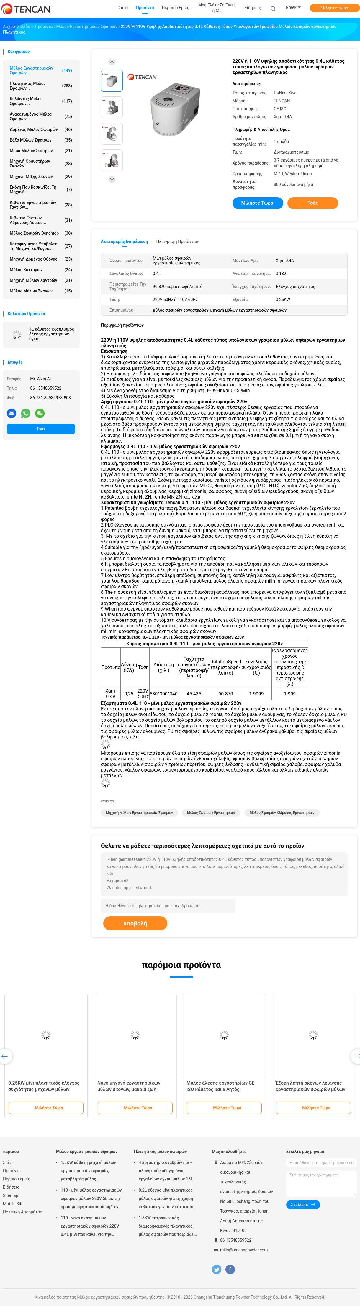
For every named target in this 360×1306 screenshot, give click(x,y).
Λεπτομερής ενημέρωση (124, 241)
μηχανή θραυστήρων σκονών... (41, 163)
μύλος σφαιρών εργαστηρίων (211, 813)
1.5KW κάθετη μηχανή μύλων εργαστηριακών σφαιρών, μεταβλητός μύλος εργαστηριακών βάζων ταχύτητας (88, 1171)
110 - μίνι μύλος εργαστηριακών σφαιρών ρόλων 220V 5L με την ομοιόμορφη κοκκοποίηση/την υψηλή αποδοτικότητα (91, 1199)
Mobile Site (13, 1203)
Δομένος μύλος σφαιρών (41, 129)
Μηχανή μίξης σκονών (41, 177)
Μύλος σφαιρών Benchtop (41, 233)
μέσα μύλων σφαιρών (41, 151)
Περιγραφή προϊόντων (177, 241)
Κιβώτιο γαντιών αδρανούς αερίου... (41, 220)
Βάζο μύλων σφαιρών (41, 140)
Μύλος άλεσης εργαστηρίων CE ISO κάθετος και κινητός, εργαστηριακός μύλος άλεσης (220, 1089)
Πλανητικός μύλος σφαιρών (160, 1151)
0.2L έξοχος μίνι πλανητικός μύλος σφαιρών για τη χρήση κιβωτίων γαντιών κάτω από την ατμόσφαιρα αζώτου (166, 1199)
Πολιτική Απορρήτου (22, 1212)
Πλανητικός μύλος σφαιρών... (41, 86)
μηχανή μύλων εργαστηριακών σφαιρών (139, 813)
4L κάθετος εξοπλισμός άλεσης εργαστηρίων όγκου (51, 334)
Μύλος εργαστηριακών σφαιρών (86, 1151)
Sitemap (10, 1195)
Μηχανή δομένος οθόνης (41, 259)
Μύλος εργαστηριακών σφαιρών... (41, 70)
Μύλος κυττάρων (41, 270)
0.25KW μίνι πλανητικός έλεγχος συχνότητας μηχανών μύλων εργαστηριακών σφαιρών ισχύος (44, 1089)
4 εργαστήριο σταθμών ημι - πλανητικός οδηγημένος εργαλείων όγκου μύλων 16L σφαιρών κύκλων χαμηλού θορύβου (166, 1171)
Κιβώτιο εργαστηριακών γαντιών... (41, 205)
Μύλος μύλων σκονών (41, 291)
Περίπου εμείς (16, 1179)
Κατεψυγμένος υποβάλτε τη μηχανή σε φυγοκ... (41, 246)
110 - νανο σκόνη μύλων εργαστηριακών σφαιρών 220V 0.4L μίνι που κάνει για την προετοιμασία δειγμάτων (90, 1226)
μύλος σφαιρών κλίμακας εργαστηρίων (282, 813)
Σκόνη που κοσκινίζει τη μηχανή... (41, 189)
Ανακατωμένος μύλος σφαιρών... (41, 116)
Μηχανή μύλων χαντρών (41, 280)
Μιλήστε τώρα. (334, 8)
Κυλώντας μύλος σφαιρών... (41, 101)
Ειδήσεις (11, 1187)
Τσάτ (40, 429)
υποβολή (135, 923)
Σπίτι (8, 1162)
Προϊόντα (12, 1170)
